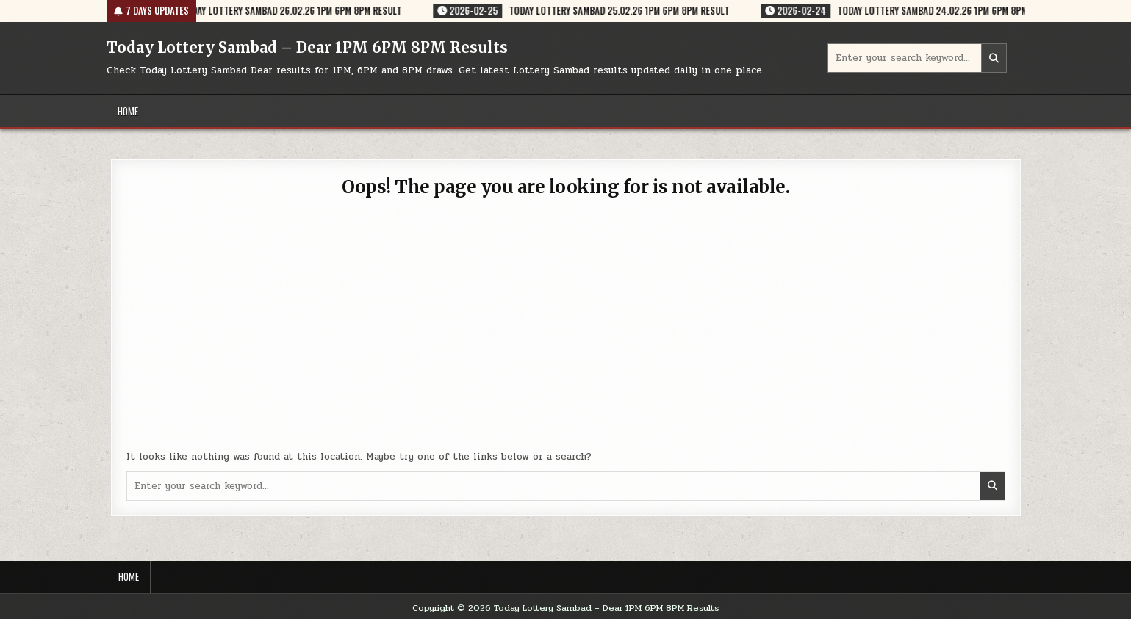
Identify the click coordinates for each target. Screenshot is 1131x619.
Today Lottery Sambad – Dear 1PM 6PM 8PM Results (307, 47)
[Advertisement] (565, 332)
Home (128, 111)
